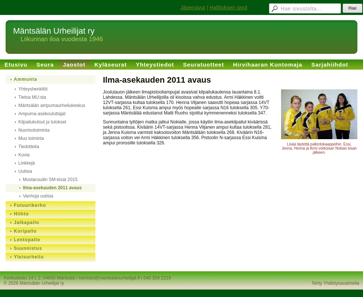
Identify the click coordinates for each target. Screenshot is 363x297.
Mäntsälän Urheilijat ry (54, 31)
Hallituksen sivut (228, 7)
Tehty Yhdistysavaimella (335, 283)
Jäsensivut (192, 7)
